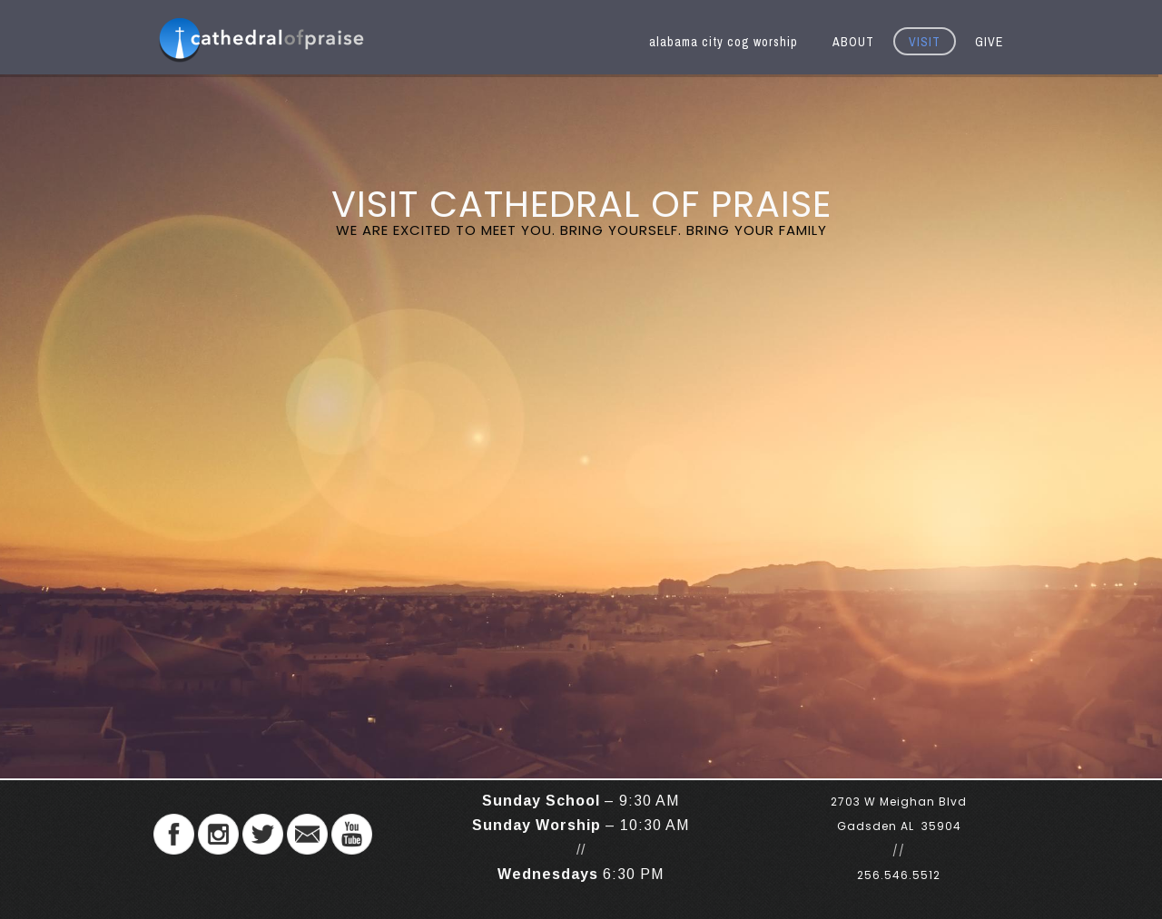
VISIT (924, 42)
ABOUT (853, 42)
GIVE (989, 42)
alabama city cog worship (723, 42)
